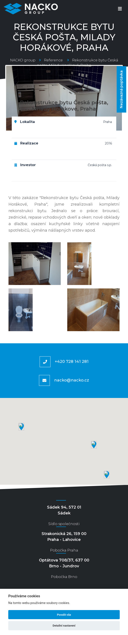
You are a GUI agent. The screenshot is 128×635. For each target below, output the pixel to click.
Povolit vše (64, 614)
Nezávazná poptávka (121, 89)
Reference (53, 60)
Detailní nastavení (64, 625)
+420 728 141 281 (72, 361)
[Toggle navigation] (120, 8)
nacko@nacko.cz (71, 380)
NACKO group (22, 60)
